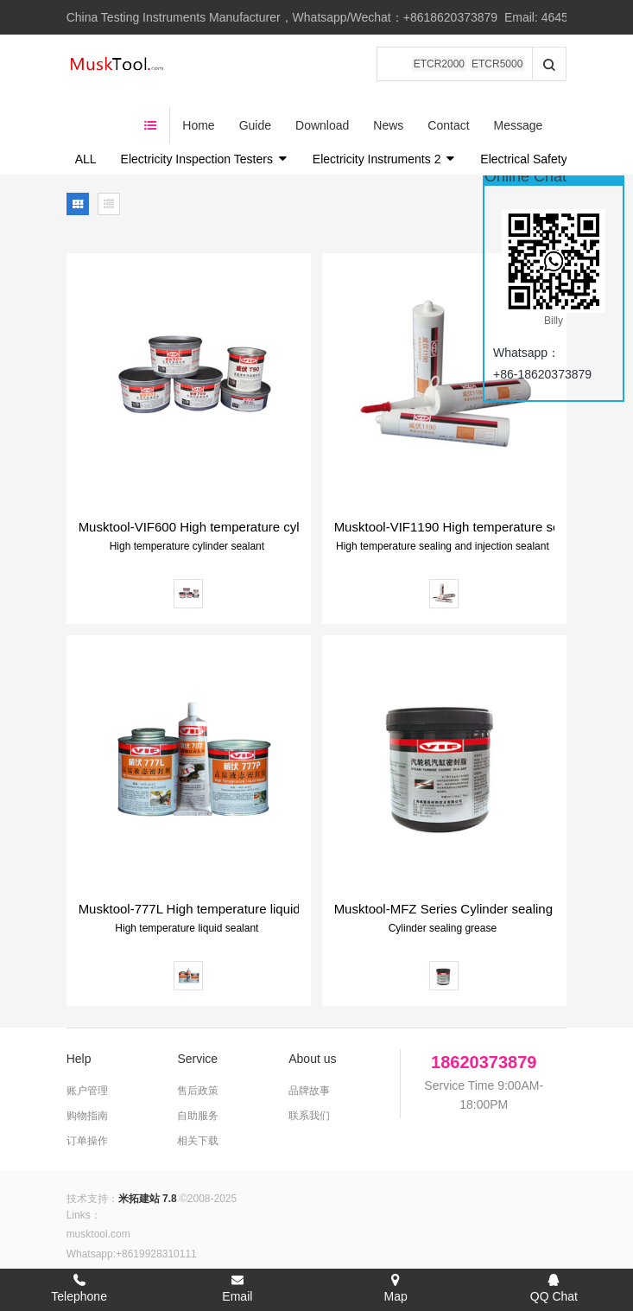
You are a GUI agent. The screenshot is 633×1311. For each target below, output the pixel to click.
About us (312, 1010)
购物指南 (87, 1067)
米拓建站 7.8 (147, 1150)
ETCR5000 (497, 64)
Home (246, 65)
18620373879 (483, 1013)
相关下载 (197, 1092)
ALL (86, 111)
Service (197, 1010)
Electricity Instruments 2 (385, 111)
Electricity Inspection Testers (204, 111)
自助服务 (197, 1067)
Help (79, 1010)
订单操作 (87, 1092)
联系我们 (309, 1067)
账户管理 (87, 1042)
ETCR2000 (439, 64)
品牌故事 (309, 1042)
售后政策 (197, 1042)
